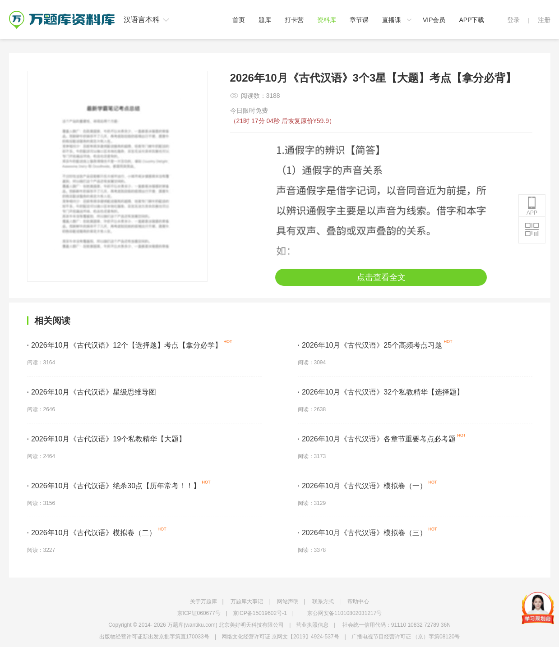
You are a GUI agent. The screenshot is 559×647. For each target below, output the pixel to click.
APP (532, 206)
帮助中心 (358, 601)
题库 (265, 19)
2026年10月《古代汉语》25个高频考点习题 (370, 345)
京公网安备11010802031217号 (344, 613)
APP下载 (471, 19)
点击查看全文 (381, 277)
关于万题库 (203, 601)
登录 (513, 19)
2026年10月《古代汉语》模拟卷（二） (92, 533)
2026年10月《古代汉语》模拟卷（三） (362, 533)
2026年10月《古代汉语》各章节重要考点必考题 (377, 439)
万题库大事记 (247, 601)
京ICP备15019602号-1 (260, 613)
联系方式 (323, 601)
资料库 (326, 19)
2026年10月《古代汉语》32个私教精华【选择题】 (381, 392)
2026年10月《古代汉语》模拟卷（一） (362, 486)
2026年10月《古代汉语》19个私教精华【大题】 (106, 439)
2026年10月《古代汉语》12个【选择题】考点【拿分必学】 (124, 345)
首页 (238, 19)
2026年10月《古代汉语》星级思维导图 (92, 392)
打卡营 (294, 19)
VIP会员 (434, 19)
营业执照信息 (312, 625)
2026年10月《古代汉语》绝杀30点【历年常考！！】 (114, 486)
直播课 (391, 19)
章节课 (359, 19)
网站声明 (288, 601)
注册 (544, 19)
